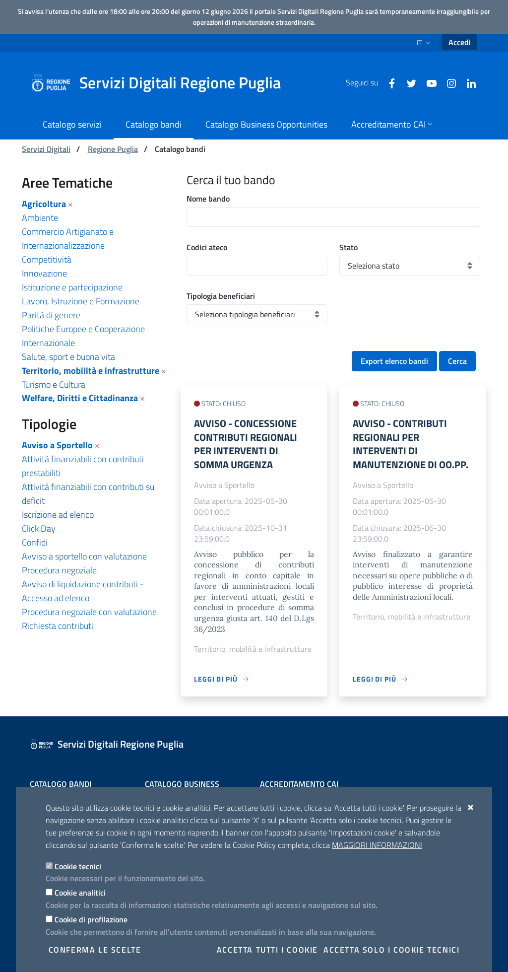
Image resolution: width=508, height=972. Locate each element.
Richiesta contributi (57, 625)
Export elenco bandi (394, 361)
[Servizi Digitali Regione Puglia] (162, 83)
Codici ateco (207, 247)
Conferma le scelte (95, 950)
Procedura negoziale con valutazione (89, 612)
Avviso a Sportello (57, 445)
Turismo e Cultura (53, 384)
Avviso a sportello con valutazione (84, 556)
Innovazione (44, 273)
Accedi (459, 42)
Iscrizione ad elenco (58, 514)
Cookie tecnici (78, 866)
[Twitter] (408, 82)
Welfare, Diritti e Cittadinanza (80, 398)
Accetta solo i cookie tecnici (391, 950)
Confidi (35, 542)
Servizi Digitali (46, 149)
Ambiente (40, 217)
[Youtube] (428, 82)
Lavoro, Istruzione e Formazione (80, 301)
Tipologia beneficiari (221, 296)
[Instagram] (447, 82)
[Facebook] (388, 82)
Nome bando (208, 199)
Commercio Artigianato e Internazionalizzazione (68, 238)
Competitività (46, 259)
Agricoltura (44, 203)
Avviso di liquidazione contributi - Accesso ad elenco (83, 591)
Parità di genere (51, 315)
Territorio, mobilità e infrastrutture (90, 370)
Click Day (39, 528)
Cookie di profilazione (91, 919)
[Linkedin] (467, 82)
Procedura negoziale (59, 570)
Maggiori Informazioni (377, 845)
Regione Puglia (113, 149)
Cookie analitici (80, 893)
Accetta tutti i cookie (267, 950)
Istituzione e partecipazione (72, 287)
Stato (348, 247)
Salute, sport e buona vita (68, 356)
